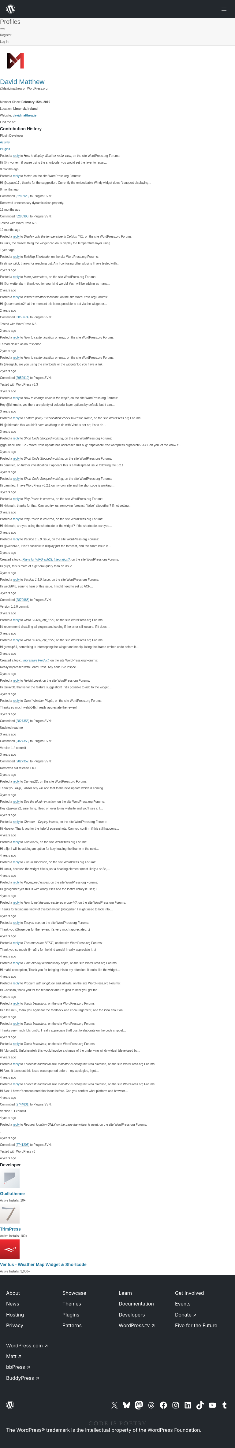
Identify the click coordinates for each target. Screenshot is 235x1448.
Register (5, 35)
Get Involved (189, 1293)
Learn (125, 1293)
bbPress (18, 1367)
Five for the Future (196, 1325)
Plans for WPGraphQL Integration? (46, 559)
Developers (132, 1315)
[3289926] (22, 196)
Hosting (15, 1315)
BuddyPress (22, 1378)
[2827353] (22, 741)
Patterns (72, 1325)
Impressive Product (35, 660)
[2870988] (22, 600)
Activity (5, 142)
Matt (14, 1356)
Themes (71, 1304)
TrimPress (10, 1229)
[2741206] (22, 1144)
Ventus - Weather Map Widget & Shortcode (43, 1264)
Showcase (74, 1293)
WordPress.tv (137, 1325)
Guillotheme (12, 1193)
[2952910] (22, 378)
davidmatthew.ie (24, 115)
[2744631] (22, 1104)
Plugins (5, 149)
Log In (4, 41)
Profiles (10, 21)
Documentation (136, 1304)
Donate (186, 1315)
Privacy (14, 1325)
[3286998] (22, 216)
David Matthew (22, 82)
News (12, 1304)
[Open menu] (225, 9)
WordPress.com (27, 1345)
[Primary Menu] (2, 29)
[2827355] (22, 721)
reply (16, 155)
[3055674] (22, 317)
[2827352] (22, 761)
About (13, 1293)
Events (183, 1304)
